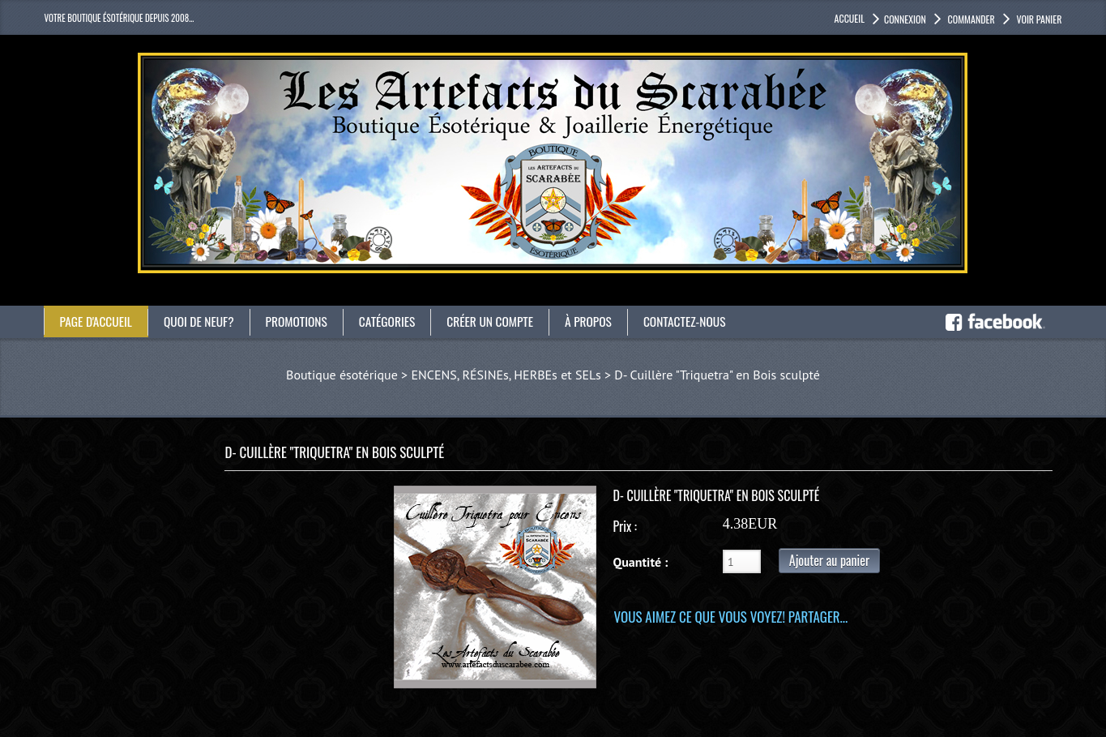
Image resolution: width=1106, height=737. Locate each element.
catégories (395, 321)
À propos (602, 321)
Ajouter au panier (829, 560)
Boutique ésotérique (342, 374)
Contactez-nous (700, 321)
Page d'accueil (97, 321)
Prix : (625, 526)
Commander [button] (970, 19)
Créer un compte (501, 321)
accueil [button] (850, 18)
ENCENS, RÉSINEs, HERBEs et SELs (505, 374)
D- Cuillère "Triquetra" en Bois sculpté (717, 374)
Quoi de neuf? (202, 321)
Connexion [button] (905, 19)
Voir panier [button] (1038, 19)
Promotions (303, 321)
